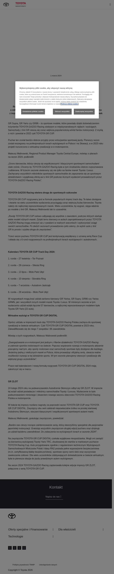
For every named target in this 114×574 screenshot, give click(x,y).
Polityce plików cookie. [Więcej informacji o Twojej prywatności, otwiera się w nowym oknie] (69, 104)
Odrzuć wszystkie (62, 111)
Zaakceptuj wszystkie (84, 111)
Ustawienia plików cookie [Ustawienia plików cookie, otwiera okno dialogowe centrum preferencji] (33, 111)
